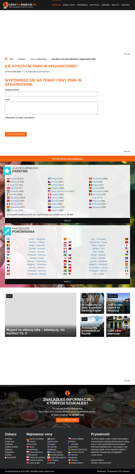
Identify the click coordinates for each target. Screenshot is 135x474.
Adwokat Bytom (97, 460)
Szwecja (14, 210)
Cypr (94, 197)
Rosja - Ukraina (98, 255)
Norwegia (14, 201)
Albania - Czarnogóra (36, 261)
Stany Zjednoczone (60, 191)
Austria (95, 188)
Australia (55, 207)
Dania (13, 188)
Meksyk (74, 460)
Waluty (115, 5)
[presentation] (25, 125)
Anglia (13, 185)
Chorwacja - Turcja (98, 242)
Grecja (54, 178)
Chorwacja (15, 197)
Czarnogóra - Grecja (98, 267)
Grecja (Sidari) (56, 452)
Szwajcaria (97, 178)
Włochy (13, 204)
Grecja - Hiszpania (36, 239)
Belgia (95, 185)
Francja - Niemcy (36, 267)
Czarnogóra (97, 191)
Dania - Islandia (98, 258)
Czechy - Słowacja (98, 261)
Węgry (54, 204)
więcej (67, 221)
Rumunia (96, 194)
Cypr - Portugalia (98, 239)
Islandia (54, 201)
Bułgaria (55, 188)
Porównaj (82, 5)
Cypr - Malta (98, 251)
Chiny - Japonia (98, 245)
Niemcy (13, 182)
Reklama (8, 449)
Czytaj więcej (96, 455)
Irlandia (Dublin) (57, 455)
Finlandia (96, 204)
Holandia (14, 191)
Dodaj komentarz (16, 134)
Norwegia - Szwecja (37, 271)
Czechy (54, 182)
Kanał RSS (11, 457)
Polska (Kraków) (36, 460)
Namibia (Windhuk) (79, 449)
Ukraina (54, 185)
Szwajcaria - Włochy (36, 274)
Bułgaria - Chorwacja (36, 264)
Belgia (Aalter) (77, 463)
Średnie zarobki (11, 447)
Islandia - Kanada (37, 248)
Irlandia (13, 194)
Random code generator (101, 463)
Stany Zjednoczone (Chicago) (52, 441)
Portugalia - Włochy (98, 271)
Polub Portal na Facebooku (67, 159)
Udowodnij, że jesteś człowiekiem (20, 118)
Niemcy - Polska (36, 242)
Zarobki (106, 5)
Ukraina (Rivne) (77, 452)
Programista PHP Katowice (118, 471)
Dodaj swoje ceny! (67, 420)
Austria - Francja (36, 251)
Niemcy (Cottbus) (36, 439)
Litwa (94, 182)
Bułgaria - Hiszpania (98, 264)
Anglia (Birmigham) (58, 457)
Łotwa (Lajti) (34, 463)
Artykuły (95, 5)
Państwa (56, 5)
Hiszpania (14, 207)
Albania (54, 210)
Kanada (54, 194)
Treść (7, 100)
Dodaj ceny (69, 5)
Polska (13, 178)
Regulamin (9, 452)
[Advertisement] (67, 34)
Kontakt (125, 5)
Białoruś (96, 201)
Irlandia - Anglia (37, 258)
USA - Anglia (98, 274)
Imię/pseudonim (12, 90)
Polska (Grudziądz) (37, 457)
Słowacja (96, 207)
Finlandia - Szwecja (37, 255)
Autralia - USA (98, 248)
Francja (54, 197)
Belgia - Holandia (36, 245)
